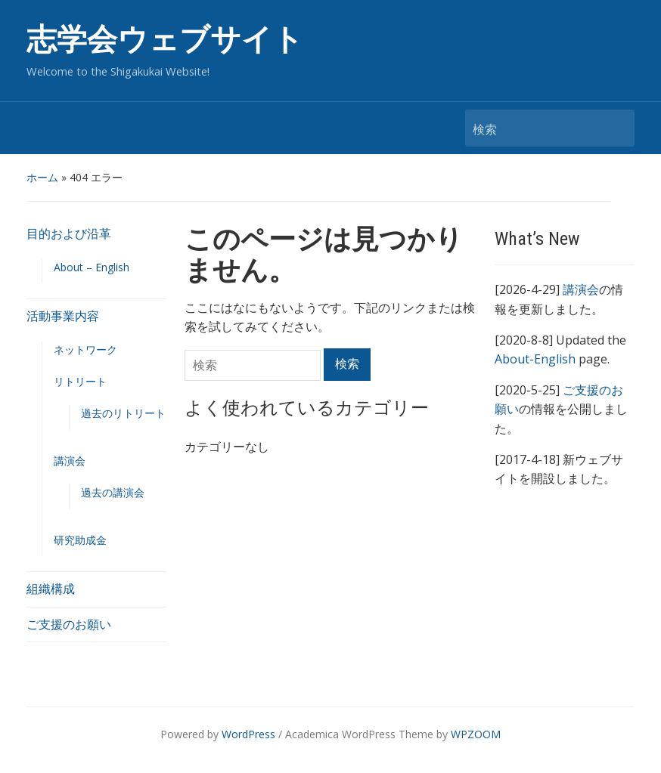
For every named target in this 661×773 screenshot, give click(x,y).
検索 (615, 128)
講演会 (69, 460)
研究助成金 (80, 540)
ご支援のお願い (68, 624)
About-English (535, 359)
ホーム (42, 177)
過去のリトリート (123, 413)
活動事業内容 (62, 316)
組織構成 (50, 588)
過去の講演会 (112, 492)
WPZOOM (476, 734)
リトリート (80, 381)
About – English (91, 267)
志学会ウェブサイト (164, 39)
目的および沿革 (68, 233)
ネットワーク (85, 349)
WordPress (248, 734)
